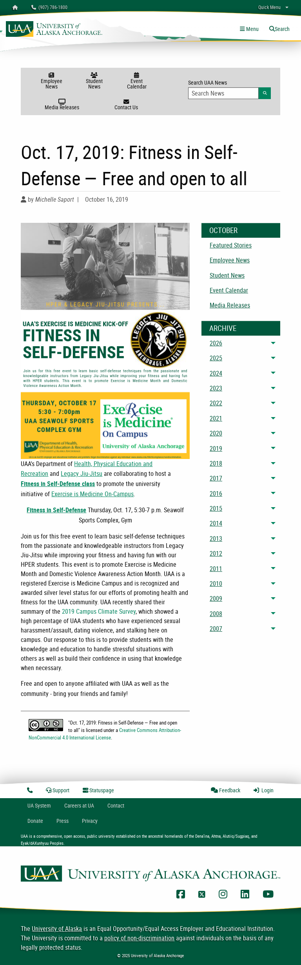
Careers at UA (79, 805)
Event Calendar (136, 81)
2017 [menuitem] (216, 478)
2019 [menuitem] (216, 448)
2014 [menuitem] (216, 523)
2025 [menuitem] (216, 358)
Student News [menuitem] (227, 275)
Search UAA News (229, 89)
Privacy (90, 820)
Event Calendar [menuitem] (229, 290)
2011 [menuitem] (216, 568)
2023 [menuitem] (216, 388)
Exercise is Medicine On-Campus (92, 494)
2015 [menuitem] (216, 508)
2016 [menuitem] (216, 493)
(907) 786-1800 (49, 7)
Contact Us (126, 105)
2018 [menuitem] (216, 463)
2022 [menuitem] (216, 403)
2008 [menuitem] (216, 613)
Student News (94, 81)
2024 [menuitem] (216, 373)
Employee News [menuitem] (230, 260)
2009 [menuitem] (216, 598)
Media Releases (62, 105)
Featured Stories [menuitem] (231, 245)
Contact (115, 805)
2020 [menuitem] (216, 433)
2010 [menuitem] (216, 583)
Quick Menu (269, 7)
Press (62, 820)
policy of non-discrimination (139, 938)
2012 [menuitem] (216, 553)
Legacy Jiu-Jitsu (81, 473)
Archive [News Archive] (222, 328)
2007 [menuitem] (216, 628)
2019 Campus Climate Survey (99, 611)
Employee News (51, 81)
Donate (35, 820)
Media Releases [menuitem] (230, 305)
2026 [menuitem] (216, 343)
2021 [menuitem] (216, 418)
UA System (39, 805)
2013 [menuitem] (216, 538)
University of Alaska (57, 928)
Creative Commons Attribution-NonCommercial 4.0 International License (105, 733)
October (223, 230)
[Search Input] (223, 93)
